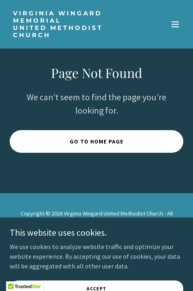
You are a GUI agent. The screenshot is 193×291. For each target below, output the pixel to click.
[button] (175, 24)
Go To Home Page (96, 141)
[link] (70, 35)
